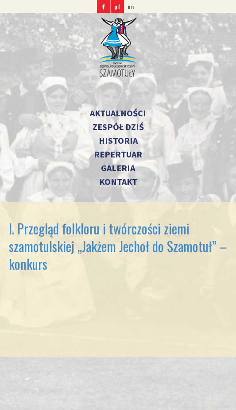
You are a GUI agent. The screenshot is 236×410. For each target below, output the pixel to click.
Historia (118, 140)
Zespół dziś (118, 126)
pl (117, 6)
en (131, 6)
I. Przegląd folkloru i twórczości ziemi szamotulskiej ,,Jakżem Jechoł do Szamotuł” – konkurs (118, 246)
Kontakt (118, 181)
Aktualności (118, 113)
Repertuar (118, 154)
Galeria (118, 167)
